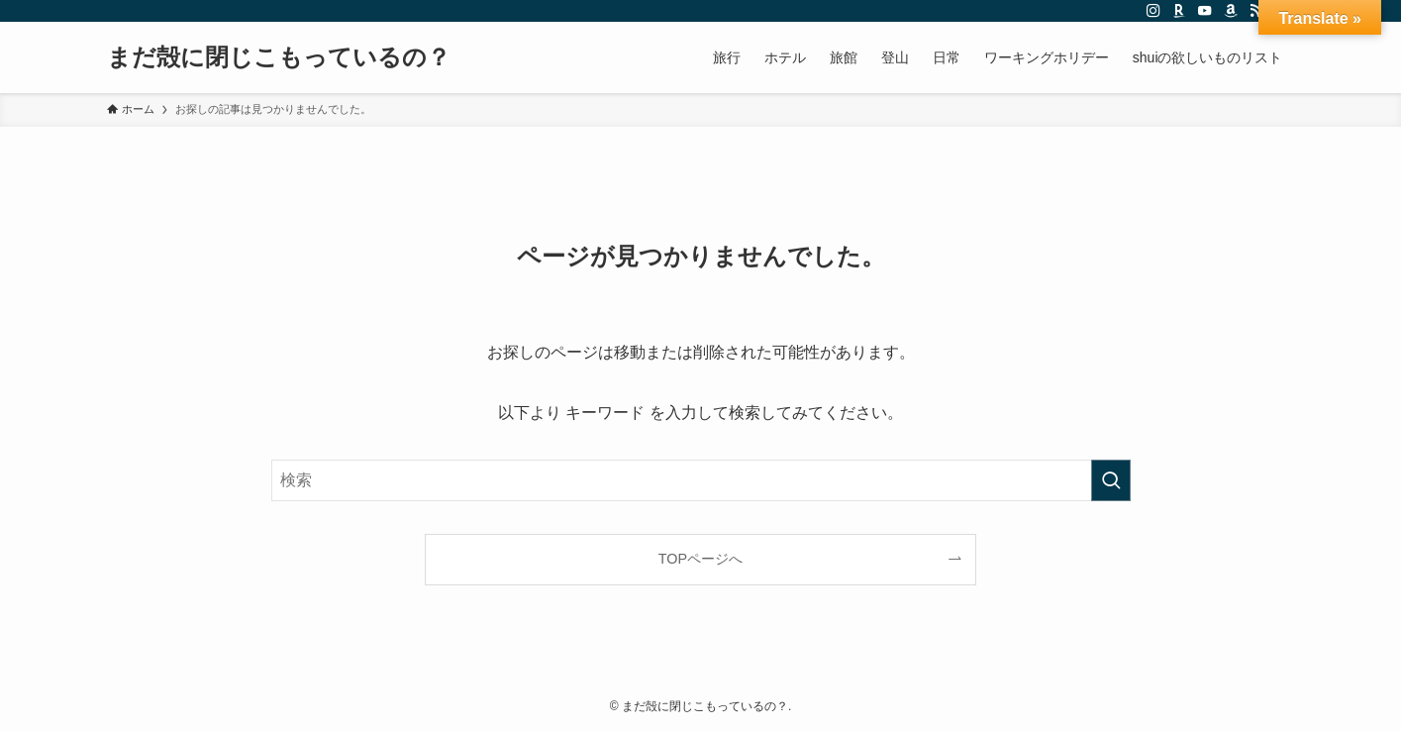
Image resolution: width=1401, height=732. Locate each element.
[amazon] (1231, 11)
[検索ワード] (701, 480)
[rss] (1256, 11)
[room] (1179, 11)
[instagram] (1153, 11)
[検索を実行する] (1111, 480)
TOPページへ (700, 559)
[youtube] (1205, 11)
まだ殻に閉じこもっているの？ (278, 57)
